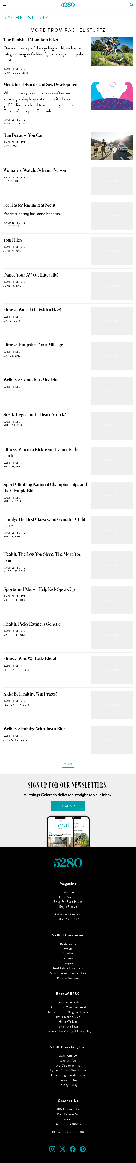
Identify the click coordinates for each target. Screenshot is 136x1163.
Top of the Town (68, 1026)
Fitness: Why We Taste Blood (29, 659)
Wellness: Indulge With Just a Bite (34, 729)
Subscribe (68, 892)
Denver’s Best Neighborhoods (68, 1012)
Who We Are (68, 1060)
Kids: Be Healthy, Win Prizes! (30, 694)
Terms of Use (68, 1080)
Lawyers (68, 963)
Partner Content (68, 978)
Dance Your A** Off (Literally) (30, 275)
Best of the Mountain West (68, 1007)
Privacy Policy (68, 1085)
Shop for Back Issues (68, 902)
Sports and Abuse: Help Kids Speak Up (39, 589)
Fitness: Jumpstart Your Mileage (33, 345)
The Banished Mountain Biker (31, 39)
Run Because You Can (23, 135)
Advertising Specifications (68, 1075)
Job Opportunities (68, 1065)
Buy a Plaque (68, 906)
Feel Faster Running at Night (29, 205)
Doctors (68, 958)
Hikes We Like (68, 1021)
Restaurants (68, 944)
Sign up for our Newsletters (68, 1070)
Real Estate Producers (68, 968)
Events (68, 949)
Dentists (68, 953)
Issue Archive (68, 897)
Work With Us (68, 1056)
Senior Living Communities (68, 973)
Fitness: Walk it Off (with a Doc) (32, 310)
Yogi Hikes (12, 240)
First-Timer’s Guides (68, 1017)
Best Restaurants (68, 1002)
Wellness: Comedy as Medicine (31, 380)
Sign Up (68, 805)
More (68, 764)
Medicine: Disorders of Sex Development (41, 84)
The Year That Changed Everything (68, 1031)
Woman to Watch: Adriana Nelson (34, 170)
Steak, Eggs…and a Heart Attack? (34, 414)
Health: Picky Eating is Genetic (32, 624)
